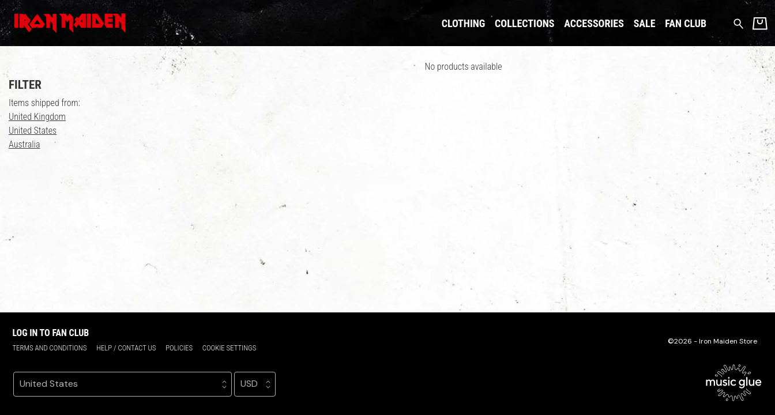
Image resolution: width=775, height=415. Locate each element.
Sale (645, 23)
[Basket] (760, 23)
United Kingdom (37, 116)
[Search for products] (738, 23)
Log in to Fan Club (50, 332)
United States (33, 130)
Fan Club (685, 23)
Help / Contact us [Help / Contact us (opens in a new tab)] (126, 348)
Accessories (594, 23)
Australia (24, 144)
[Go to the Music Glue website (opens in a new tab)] (734, 382)
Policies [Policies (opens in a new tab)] (179, 348)
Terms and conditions (49, 348)
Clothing (464, 23)
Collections (524, 23)
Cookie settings (229, 348)
